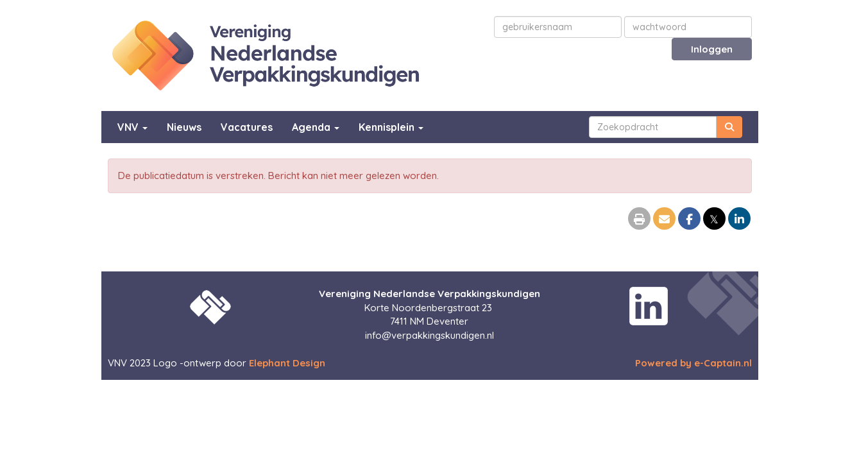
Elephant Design (287, 363)
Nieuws (184, 127)
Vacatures (247, 127)
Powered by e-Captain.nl (693, 363)
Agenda (315, 127)
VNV (132, 127)
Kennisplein (391, 127)
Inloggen (712, 49)
